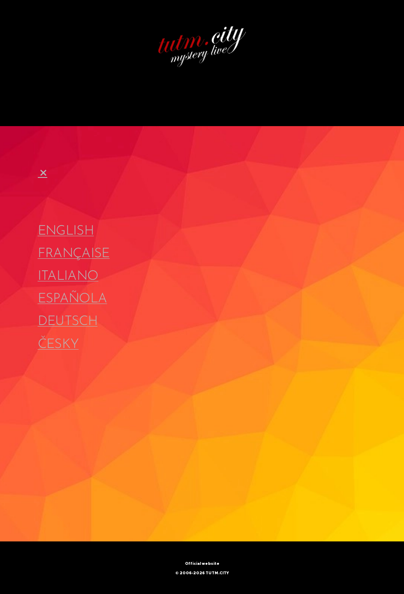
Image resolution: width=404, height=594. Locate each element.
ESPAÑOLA (72, 299)
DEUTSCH (68, 322)
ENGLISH (66, 231)
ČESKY (58, 344)
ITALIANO (68, 276)
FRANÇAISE (74, 253)
